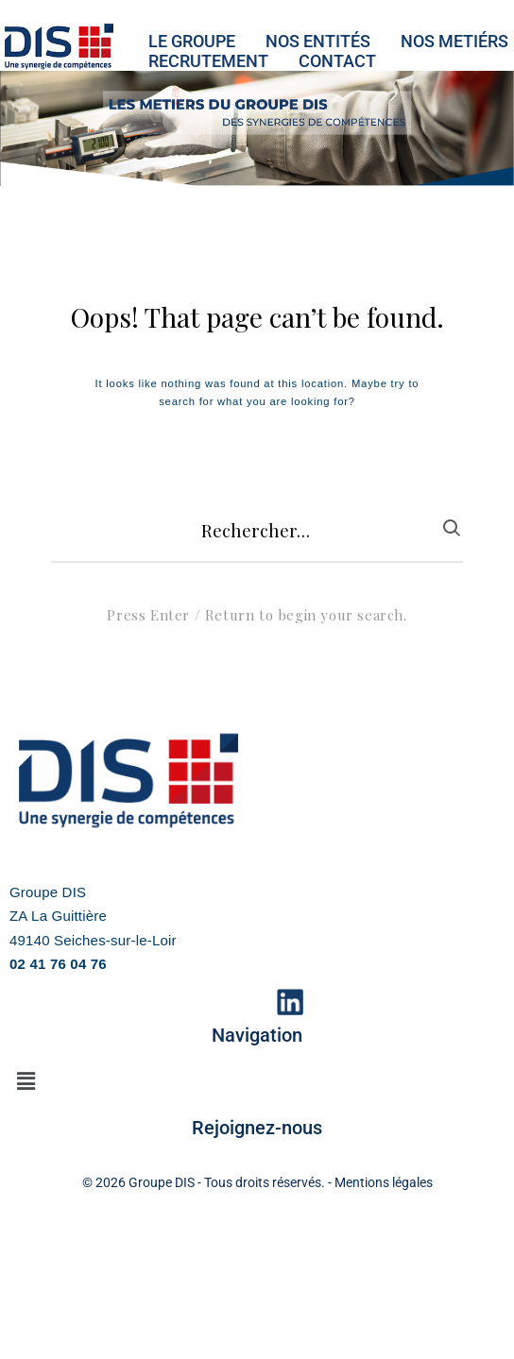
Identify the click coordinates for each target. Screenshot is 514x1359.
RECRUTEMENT (208, 61)
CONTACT (337, 61)
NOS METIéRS (454, 41)
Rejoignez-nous (257, 1127)
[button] (25, 1081)
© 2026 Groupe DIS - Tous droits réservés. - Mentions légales (257, 1182)
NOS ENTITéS (318, 41)
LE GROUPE (191, 41)
